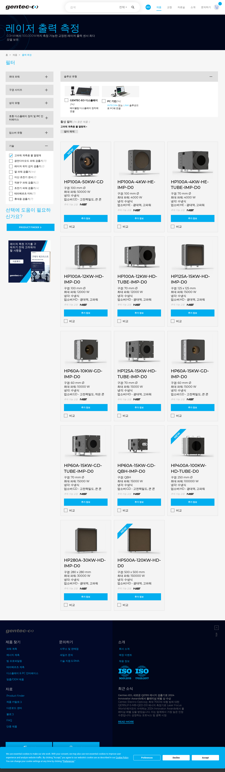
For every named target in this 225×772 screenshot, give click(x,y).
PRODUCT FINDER (30, 227)
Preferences (147, 758)
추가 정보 (85, 218)
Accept (205, 758)
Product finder (16, 695)
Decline (176, 758)
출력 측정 (27, 55)
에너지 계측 (13, 655)
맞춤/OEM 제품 (15, 679)
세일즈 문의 (66, 655)
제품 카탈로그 (14, 701)
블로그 (10, 714)
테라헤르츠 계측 (15, 667)
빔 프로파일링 (14, 661)
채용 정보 (124, 661)
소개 (193, 7)
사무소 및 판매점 (69, 648)
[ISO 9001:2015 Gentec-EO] (125, 673)
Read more (126, 721)
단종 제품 (12, 726)
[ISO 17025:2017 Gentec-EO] (142, 673)
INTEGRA (112, 105)
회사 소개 (124, 648)
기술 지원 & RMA (69, 661)
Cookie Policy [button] (122, 757)
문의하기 (206, 7)
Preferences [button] (68, 761)
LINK (126, 105)
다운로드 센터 (14, 708)
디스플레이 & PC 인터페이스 (22, 673)
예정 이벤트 (125, 655)
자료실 (181, 7)
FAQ (9, 720)
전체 (122, 7)
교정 (169, 7)
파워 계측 (12, 648)
